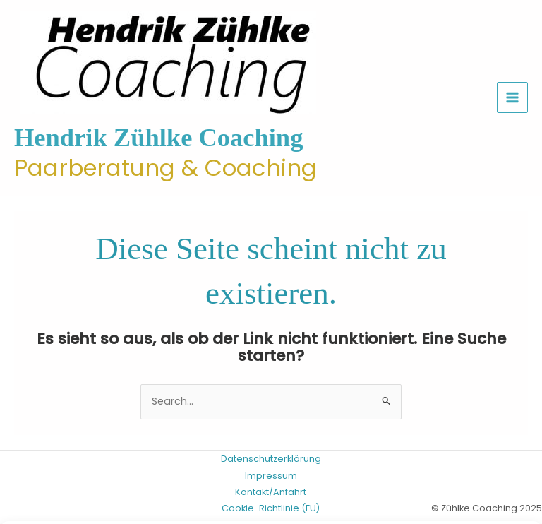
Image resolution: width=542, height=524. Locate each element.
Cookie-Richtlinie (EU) (271, 508)
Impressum (271, 476)
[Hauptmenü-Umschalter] (512, 97)
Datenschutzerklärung (271, 459)
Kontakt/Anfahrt (270, 492)
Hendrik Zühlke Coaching (158, 138)
